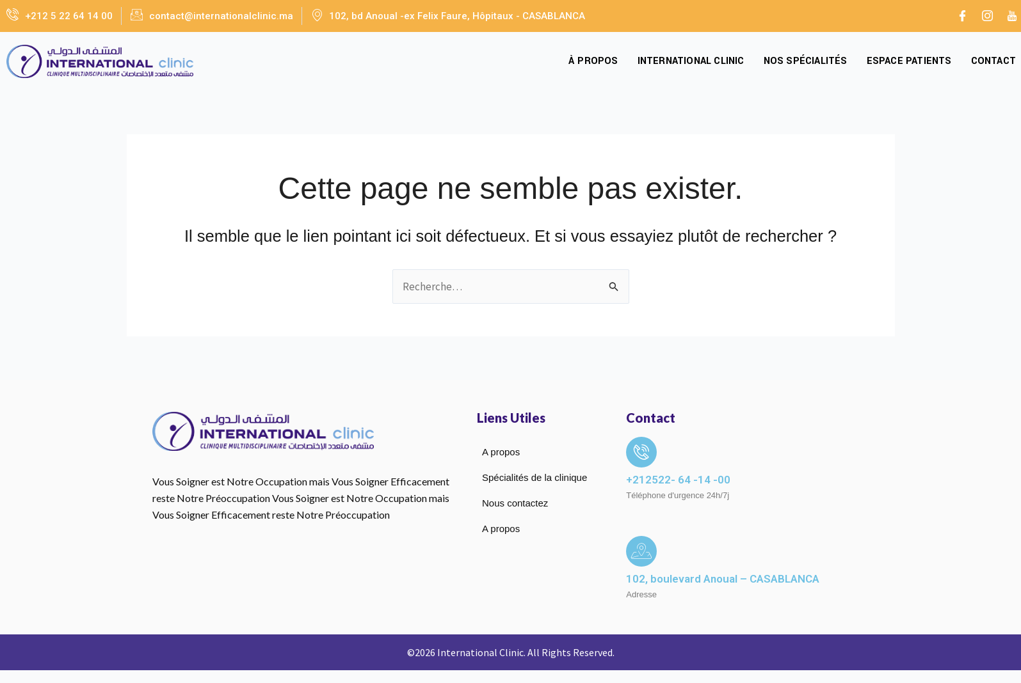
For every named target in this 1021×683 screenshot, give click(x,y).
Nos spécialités (806, 61)
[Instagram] (987, 16)
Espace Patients (909, 61)
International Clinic (691, 61)
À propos (593, 61)
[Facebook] (962, 16)
